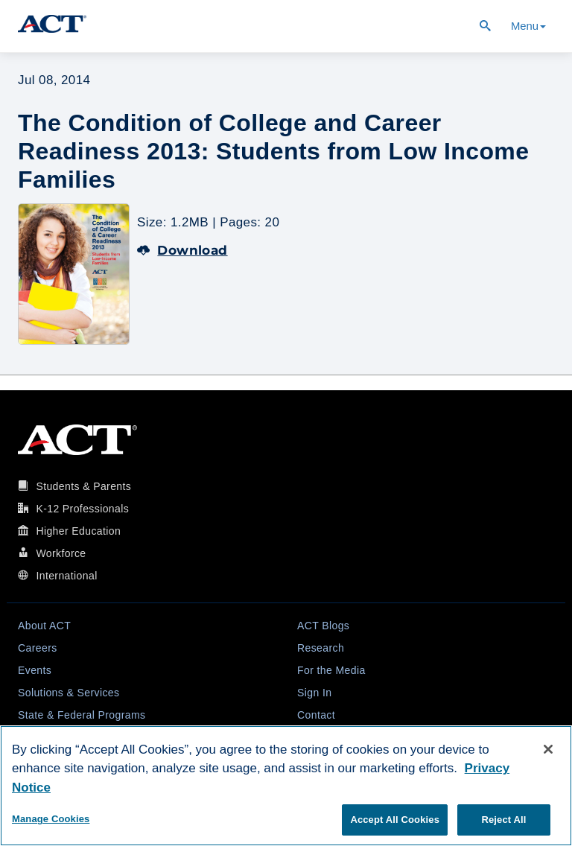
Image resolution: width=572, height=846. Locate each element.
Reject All (503, 819)
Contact (316, 715)
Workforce (61, 553)
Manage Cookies (50, 818)
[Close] (548, 749)
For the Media (331, 670)
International (66, 576)
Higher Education (78, 531)
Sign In (314, 693)
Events (34, 670)
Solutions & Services (68, 693)
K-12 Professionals (82, 509)
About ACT (44, 626)
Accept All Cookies (394, 819)
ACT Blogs (323, 626)
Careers (37, 648)
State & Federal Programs (81, 715)
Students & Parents (83, 486)
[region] (286, 785)
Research (320, 648)
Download (182, 250)
